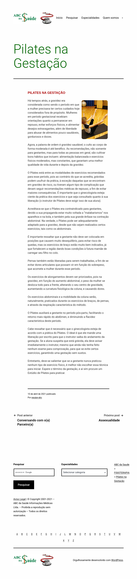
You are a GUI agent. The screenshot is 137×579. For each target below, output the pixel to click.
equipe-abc (37, 397)
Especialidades (90, 17)
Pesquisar (72, 17)
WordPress (117, 560)
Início (59, 17)
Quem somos (111, 17)
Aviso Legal (19, 499)
